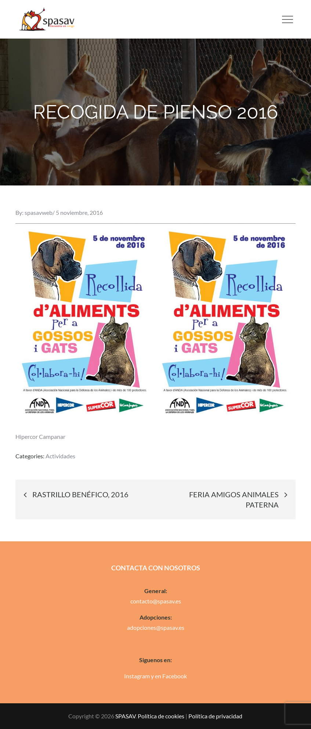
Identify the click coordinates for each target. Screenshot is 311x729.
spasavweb (39, 212)
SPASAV (125, 715)
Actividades (60, 455)
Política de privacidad (215, 715)
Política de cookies (161, 715)
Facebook (174, 675)
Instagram (137, 675)
